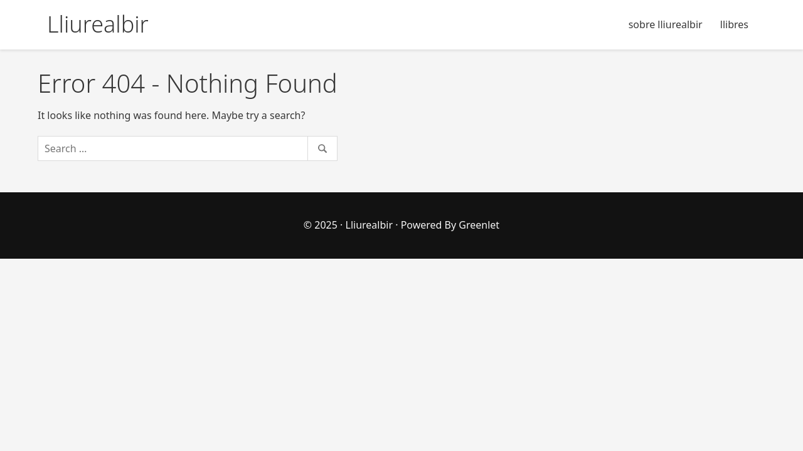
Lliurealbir (369, 225)
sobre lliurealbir (666, 24)
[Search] (188, 148)
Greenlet (479, 225)
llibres (734, 24)
